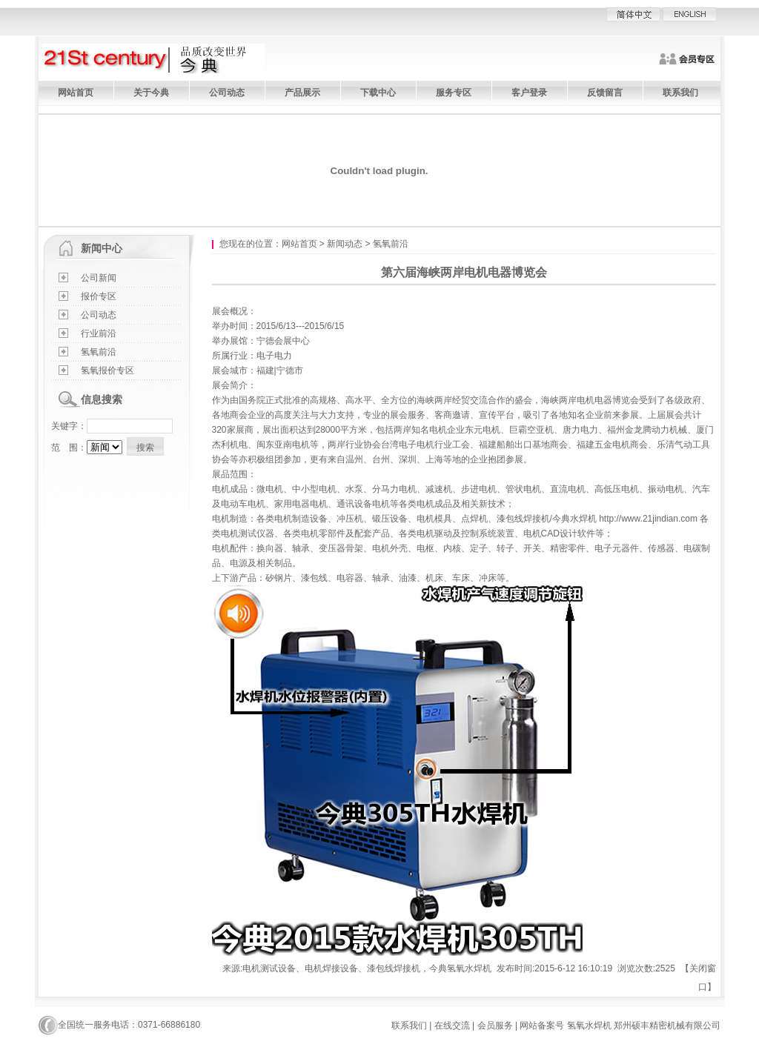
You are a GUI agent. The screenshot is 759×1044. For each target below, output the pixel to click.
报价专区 (98, 296)
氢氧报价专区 (107, 370)
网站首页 (75, 92)
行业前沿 (98, 333)
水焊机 (583, 518)
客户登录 (529, 92)
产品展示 (302, 92)
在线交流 (452, 1025)
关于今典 (151, 92)
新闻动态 (344, 244)
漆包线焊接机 (523, 518)
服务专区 (453, 92)
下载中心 (378, 92)
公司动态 (227, 92)
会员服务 (495, 1025)
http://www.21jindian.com (648, 518)
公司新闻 (98, 278)
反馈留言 (605, 92)
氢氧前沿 (98, 352)
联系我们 (680, 92)
